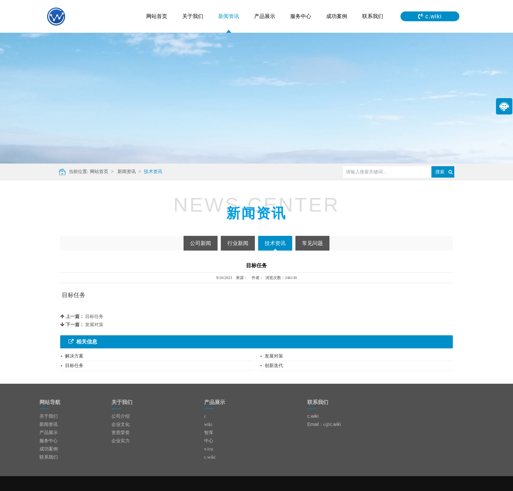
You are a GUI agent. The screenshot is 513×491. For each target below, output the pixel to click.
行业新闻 (237, 243)
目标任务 (94, 316)
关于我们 (192, 16)
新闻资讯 (228, 16)
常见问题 (312, 243)
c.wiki (210, 457)
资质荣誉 (107, 432)
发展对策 (94, 324)
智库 (208, 432)
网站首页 (156, 16)
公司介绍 (107, 416)
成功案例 (336, 16)
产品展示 (264, 16)
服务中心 (300, 16)
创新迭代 (274, 365)
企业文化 (107, 424)
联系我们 (372, 16)
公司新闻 (200, 243)
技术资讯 (150, 171)
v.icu (208, 449)
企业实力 (107, 440)
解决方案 (74, 356)
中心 (208, 440)
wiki (208, 424)
